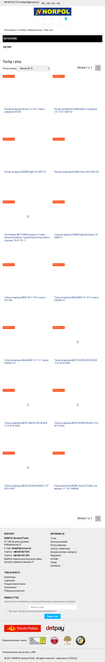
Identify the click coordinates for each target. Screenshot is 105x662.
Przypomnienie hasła (14, 584)
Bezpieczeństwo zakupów (64, 552)
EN (48, 3)
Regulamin (56, 555)
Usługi (54, 562)
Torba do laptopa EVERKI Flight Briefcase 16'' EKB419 (76, 236)
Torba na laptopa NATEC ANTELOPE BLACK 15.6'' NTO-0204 (75, 361)
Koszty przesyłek (59, 541)
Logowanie (9, 580)
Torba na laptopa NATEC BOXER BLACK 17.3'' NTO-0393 (26, 487)
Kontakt (54, 559)
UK (58, 3)
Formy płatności (58, 545)
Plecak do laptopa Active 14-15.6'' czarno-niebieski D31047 (25, 110)
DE (53, 3)
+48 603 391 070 (21, 555)
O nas (53, 538)
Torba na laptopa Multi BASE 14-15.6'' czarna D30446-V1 (76, 298)
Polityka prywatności (14, 591)
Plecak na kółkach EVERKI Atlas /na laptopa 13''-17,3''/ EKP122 (75, 110)
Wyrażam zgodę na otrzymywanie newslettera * (32, 611)
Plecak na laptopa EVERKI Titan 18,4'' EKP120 (76, 172)
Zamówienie (10, 587)
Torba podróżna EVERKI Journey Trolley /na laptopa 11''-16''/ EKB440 (75, 487)
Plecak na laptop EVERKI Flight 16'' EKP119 (25, 172)
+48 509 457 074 (21, 552)
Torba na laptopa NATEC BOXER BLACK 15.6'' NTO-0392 (76, 424)
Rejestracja (9, 577)
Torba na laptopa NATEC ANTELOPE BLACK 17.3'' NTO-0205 (25, 424)
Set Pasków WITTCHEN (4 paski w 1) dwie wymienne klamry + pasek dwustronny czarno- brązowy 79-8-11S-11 (27, 237)
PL (43, 3)
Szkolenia (55, 565)
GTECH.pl (72, 658)
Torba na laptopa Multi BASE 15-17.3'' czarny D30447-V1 (26, 361)
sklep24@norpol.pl (21, 548)
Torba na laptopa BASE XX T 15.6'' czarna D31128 (24, 298)
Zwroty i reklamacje (60, 548)
